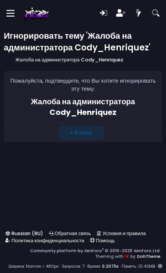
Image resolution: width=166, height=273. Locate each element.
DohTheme (149, 256)
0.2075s (110, 266)
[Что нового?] (138, 13)
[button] (160, 266)
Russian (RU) (24, 233)
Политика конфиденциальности (44, 240)
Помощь (102, 240)
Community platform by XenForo (95, 251)
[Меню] (10, 13)
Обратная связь (70, 233)
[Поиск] (155, 13)
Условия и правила (121, 233)
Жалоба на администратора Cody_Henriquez (83, 107)
